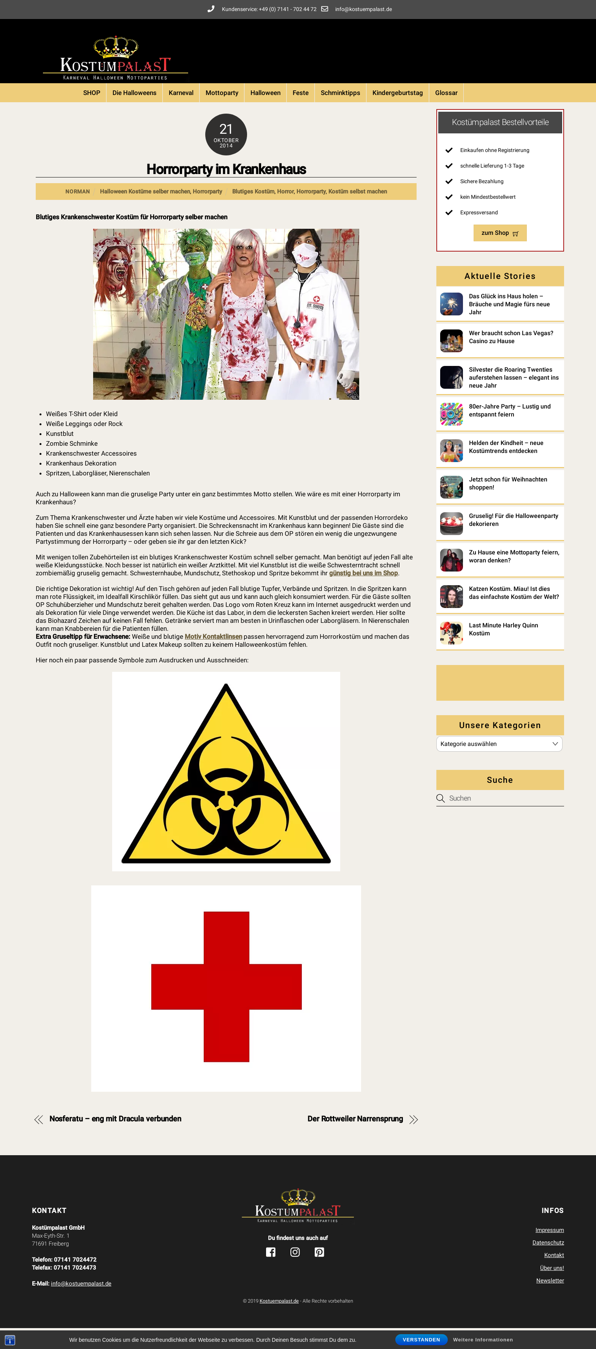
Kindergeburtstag (397, 113)
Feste (301, 113)
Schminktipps (340, 113)
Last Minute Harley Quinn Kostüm (503, 647)
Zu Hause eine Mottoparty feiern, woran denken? (514, 574)
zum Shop (500, 251)
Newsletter (550, 1301)
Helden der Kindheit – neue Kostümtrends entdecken (506, 465)
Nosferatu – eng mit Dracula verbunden (115, 1140)
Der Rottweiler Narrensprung (355, 1140)
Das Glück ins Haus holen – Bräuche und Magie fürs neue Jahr (509, 322)
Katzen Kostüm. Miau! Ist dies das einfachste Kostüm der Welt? (514, 611)
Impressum (550, 1251)
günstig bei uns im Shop (363, 594)
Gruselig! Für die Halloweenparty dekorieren (513, 538)
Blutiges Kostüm (253, 212)
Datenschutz (548, 1263)
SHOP (91, 113)
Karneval (181, 113)
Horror (285, 212)
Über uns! (552, 1289)
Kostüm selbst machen (357, 212)
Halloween (265, 113)
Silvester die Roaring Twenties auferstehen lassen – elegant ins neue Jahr (514, 395)
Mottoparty (222, 113)
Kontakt (554, 1276)
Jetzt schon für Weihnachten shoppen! (508, 501)
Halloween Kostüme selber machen (145, 212)
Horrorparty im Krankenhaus (226, 190)
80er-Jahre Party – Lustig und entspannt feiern (510, 428)
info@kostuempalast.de (81, 1304)
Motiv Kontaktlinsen (213, 657)
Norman (77, 212)
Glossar (446, 113)
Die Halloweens (135, 113)
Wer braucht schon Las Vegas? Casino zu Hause (511, 355)
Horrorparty (207, 212)
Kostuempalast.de (279, 1322)
